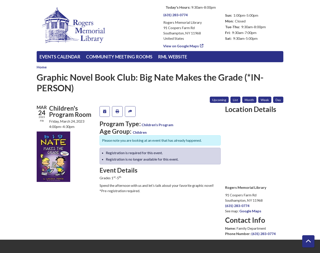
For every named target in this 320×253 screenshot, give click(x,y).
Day (278, 100)
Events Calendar (60, 56)
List (235, 100)
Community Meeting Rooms (119, 56)
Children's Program (157, 125)
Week (265, 100)
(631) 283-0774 (175, 15)
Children (140, 132)
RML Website (172, 56)
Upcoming (219, 100)
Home (42, 67)
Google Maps (250, 211)
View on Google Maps (181, 46)
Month (249, 100)
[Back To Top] (308, 241)
